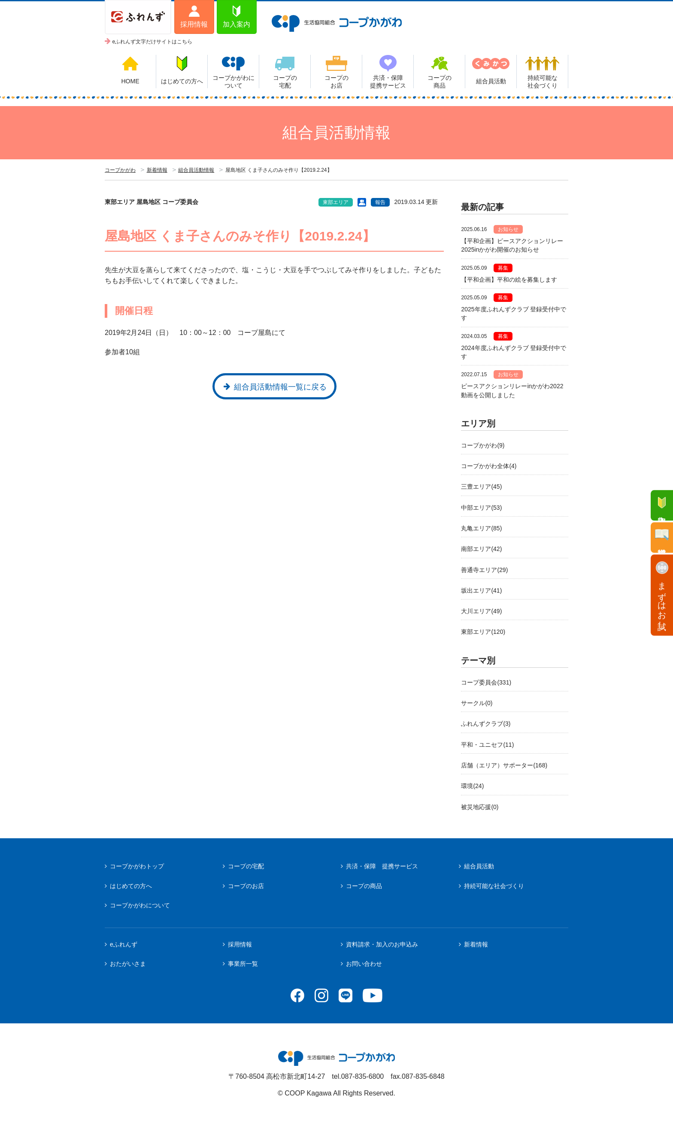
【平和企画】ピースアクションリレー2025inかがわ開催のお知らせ (512, 245)
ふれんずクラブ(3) (485, 723)
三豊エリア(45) (481, 486)
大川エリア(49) (481, 611)
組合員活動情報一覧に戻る (280, 387)
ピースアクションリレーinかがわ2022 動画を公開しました (514, 390)
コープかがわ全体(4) (488, 466)
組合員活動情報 (196, 170)
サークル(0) (476, 703)
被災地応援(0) (479, 806)
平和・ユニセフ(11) (487, 744)
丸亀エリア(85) (481, 528)
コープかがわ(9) (482, 445)
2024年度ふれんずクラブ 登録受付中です (513, 352)
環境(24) (472, 785)
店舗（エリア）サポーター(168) (504, 765)
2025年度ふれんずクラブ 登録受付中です (513, 313)
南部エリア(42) (481, 548)
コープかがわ (120, 170)
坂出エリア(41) (481, 590)
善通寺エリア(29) (484, 569)
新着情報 (157, 170)
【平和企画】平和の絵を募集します (509, 279)
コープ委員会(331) (486, 682)
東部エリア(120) (483, 631)
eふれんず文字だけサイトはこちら (152, 41)
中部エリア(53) (481, 507)
